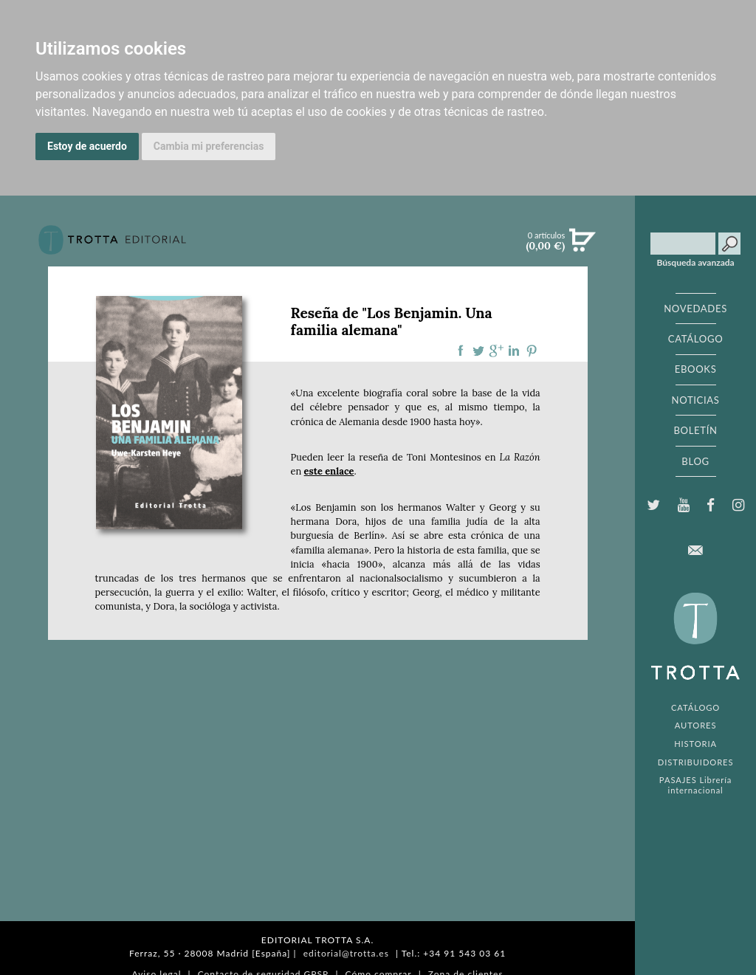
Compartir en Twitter (478, 350)
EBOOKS (696, 369)
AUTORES (696, 725)
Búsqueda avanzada (696, 262)
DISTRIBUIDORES (696, 762)
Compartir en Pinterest (531, 350)
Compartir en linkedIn (514, 350)
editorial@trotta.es (346, 953)
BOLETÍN (695, 430)
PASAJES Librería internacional (695, 784)
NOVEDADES (695, 308)
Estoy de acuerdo (87, 146)
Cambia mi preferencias (209, 146)
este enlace (329, 471)
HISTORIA (695, 743)
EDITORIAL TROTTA (695, 640)
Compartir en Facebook (461, 350)
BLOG (695, 461)
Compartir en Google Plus (496, 350)
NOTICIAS (695, 400)
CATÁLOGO (696, 339)
